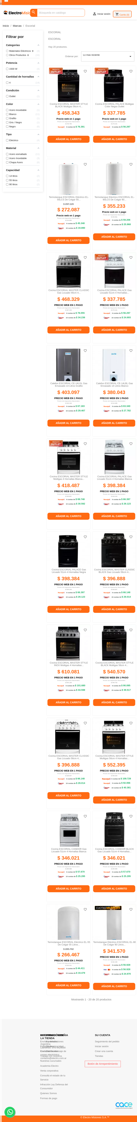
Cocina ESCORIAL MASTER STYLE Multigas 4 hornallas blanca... (69, 477)
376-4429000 (59, 1047)
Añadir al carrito (68, 139)
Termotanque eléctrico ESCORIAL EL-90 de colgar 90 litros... (114, 943)
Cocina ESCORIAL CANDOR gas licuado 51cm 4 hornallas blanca (69, 850)
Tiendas (99, 1056)
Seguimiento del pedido (107, 1041)
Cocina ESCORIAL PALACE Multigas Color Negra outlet (114, 105)
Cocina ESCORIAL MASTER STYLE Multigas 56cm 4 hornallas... (114, 757)
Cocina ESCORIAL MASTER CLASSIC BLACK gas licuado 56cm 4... (114, 570)
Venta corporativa (49, 1070)
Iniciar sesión (102, 1046)
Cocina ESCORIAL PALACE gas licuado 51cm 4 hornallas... (114, 291)
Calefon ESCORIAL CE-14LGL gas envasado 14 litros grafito (68, 384)
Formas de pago (48, 1098)
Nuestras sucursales (50, 1060)
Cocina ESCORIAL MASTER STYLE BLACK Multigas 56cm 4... (69, 105)
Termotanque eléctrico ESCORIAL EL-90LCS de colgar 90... (115, 198)
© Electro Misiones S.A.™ (94, 1117)
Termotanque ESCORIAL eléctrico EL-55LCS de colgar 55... (69, 198)
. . (10, 1111)
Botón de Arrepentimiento (103, 1063)
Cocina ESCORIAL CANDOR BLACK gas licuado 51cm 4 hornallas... (114, 850)
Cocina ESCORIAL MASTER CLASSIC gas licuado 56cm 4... (69, 291)
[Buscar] (57, 13)
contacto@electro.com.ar (53, 1058)
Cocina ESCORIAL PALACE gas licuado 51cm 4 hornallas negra (69, 570)
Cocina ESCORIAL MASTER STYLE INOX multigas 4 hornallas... (69, 664)
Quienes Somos (48, 1093)
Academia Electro (49, 1066)
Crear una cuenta (104, 1051)
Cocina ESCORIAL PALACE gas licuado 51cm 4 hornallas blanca (114, 477)
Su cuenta (102, 1035)
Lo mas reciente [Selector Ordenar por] (108, 56)
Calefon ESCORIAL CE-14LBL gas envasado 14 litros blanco (114, 384)
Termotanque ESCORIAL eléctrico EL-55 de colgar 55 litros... (69, 943)
